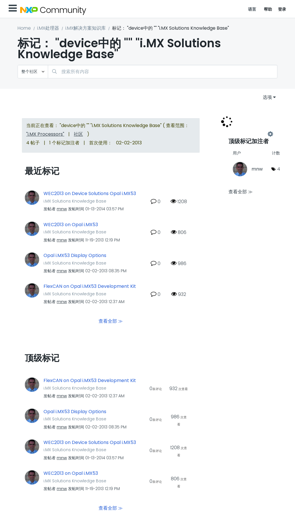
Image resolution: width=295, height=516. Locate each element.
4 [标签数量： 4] (278, 169)
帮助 (268, 9)
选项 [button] (267, 97)
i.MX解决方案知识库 (85, 28)
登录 (282, 9)
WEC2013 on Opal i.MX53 (71, 225)
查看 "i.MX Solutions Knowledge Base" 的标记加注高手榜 (249, 134)
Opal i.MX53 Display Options (75, 255)
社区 (78, 134)
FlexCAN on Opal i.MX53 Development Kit (90, 286)
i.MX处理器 (48, 28)
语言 (252, 9)
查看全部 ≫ (111, 321)
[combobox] (162, 71)
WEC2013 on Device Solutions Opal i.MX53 (90, 193)
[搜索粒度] (33, 71)
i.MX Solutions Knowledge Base (75, 201)
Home (24, 28)
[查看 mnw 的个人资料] (62, 209)
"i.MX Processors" (45, 134)
